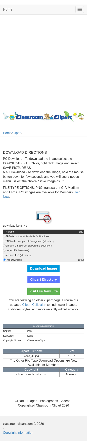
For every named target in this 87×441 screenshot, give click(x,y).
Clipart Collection (34, 304)
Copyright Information (18, 432)
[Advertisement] (43, 62)
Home (7, 9)
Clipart (16, 133)
